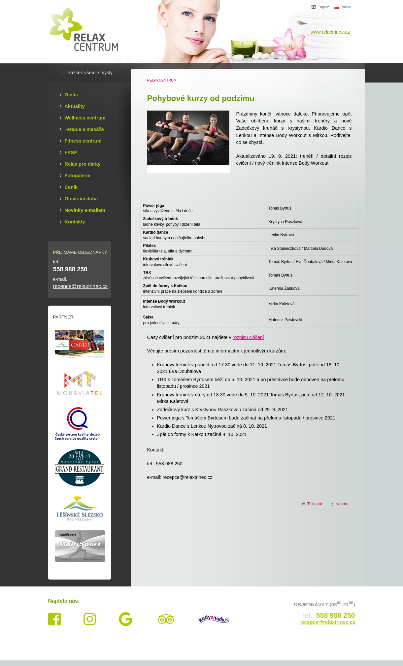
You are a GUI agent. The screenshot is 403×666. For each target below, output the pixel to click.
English (320, 7)
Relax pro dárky (83, 164)
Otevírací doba (81, 198)
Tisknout (314, 504)
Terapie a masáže (84, 129)
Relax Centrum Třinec (87, 31)
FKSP (71, 152)
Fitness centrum (83, 141)
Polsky (342, 7)
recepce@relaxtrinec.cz (80, 286)
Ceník (71, 187)
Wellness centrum (85, 117)
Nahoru (341, 504)
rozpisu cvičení (248, 337)
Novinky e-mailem (85, 210)
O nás (71, 94)
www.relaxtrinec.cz (330, 32)
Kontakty (75, 221)
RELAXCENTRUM (162, 80)
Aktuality (75, 106)
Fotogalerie (77, 175)
